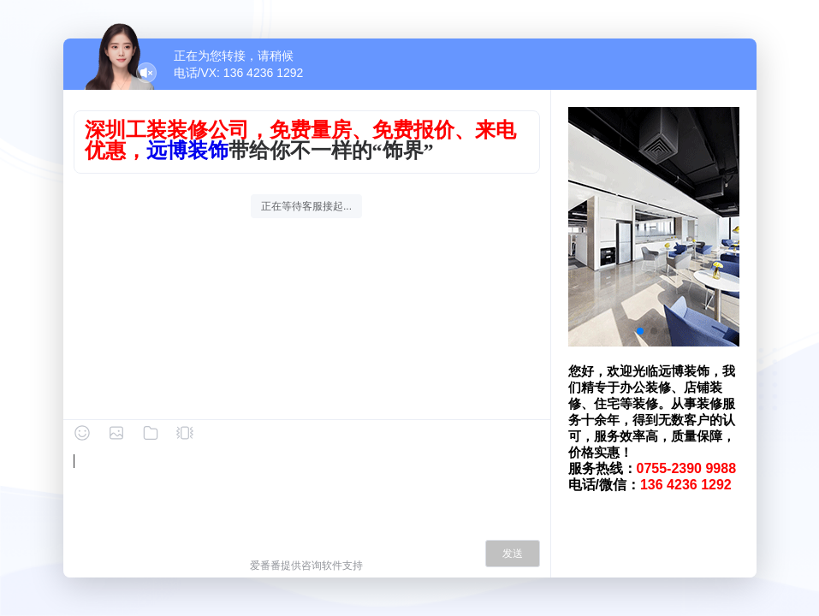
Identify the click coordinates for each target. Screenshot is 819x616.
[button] (640, 331)
